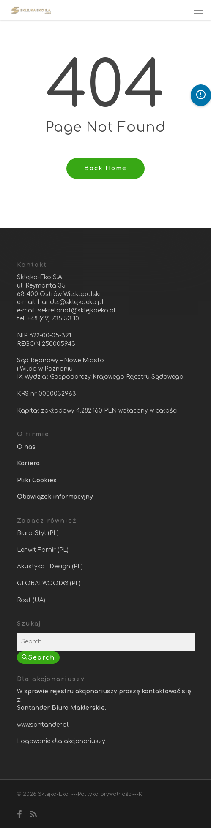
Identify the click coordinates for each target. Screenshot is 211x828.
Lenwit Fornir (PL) (43, 550)
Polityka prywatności (105, 794)
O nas (26, 447)
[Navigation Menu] (198, 10)
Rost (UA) (31, 600)
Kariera (28, 463)
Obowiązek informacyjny (55, 497)
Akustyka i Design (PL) (50, 566)
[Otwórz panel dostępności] (201, 95)
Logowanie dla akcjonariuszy (61, 741)
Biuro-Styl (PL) (38, 533)
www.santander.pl (43, 725)
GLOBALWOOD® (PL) (49, 583)
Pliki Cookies (37, 480)
